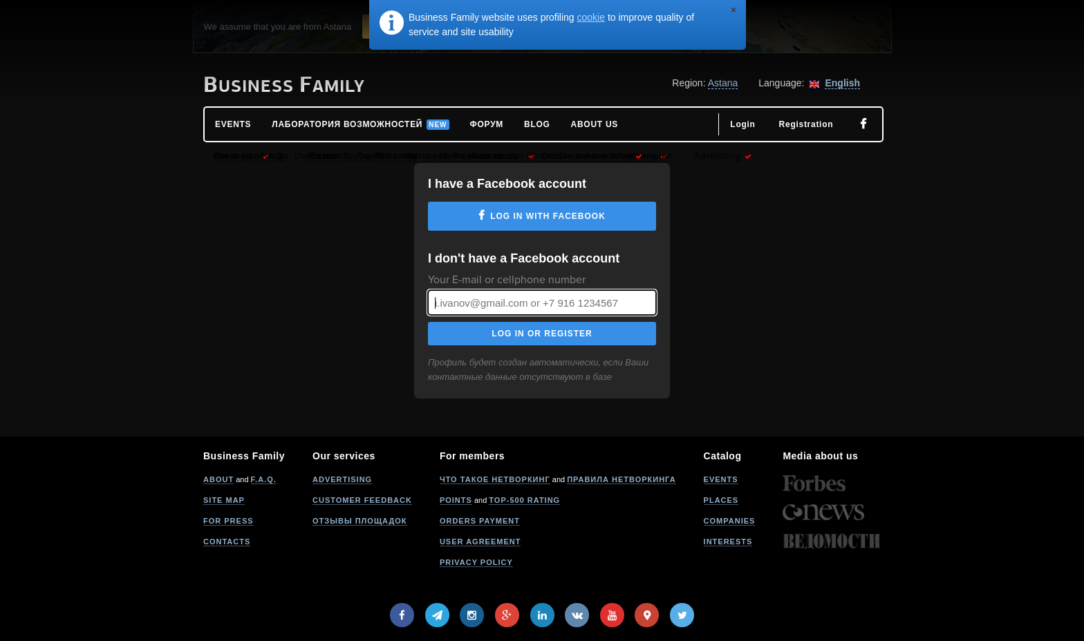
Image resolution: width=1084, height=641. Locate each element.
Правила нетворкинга (621, 479)
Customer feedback (362, 500)
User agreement (480, 541)
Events (721, 479)
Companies (730, 521)
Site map (224, 500)
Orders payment (480, 521)
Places (721, 500)
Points (456, 500)
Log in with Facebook (548, 216)
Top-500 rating (524, 500)
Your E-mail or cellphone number (507, 280)
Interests (728, 541)
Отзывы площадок (359, 521)
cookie (591, 17)
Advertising (342, 479)
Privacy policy (476, 562)
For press (228, 521)
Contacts (226, 541)
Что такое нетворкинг (495, 479)
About (218, 479)
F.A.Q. (264, 479)
